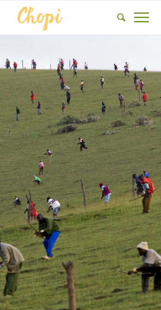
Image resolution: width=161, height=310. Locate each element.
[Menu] (137, 17)
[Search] (117, 17)
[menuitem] (117, 17)
